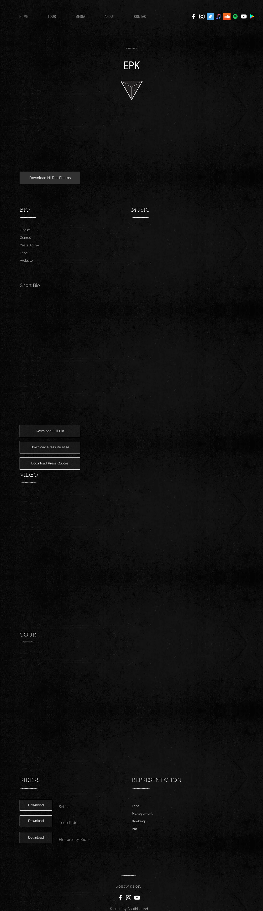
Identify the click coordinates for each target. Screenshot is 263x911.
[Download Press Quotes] (50, 463)
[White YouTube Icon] (243, 16)
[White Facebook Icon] (193, 16)
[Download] (36, 805)
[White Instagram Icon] (201, 16)
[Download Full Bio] (50, 431)
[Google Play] (252, 16)
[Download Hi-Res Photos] (50, 178)
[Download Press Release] (50, 447)
